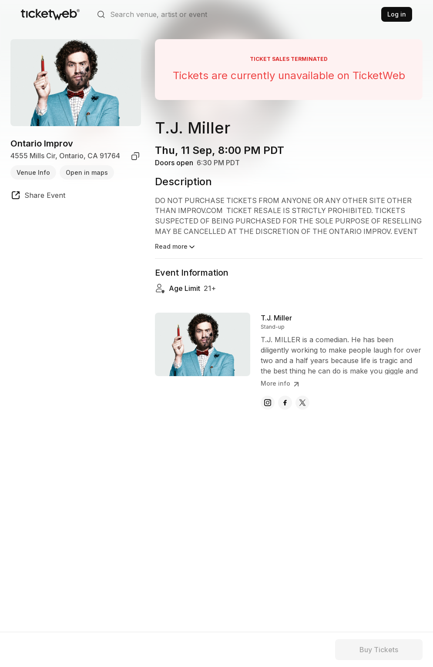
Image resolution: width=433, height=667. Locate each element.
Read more (175, 247)
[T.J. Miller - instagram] (268, 403)
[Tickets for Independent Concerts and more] (50, 14)
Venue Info (33, 172)
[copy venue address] (135, 156)
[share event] (37, 196)
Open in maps (87, 172)
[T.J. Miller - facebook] (285, 403)
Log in (396, 14)
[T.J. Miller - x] (302, 403)
